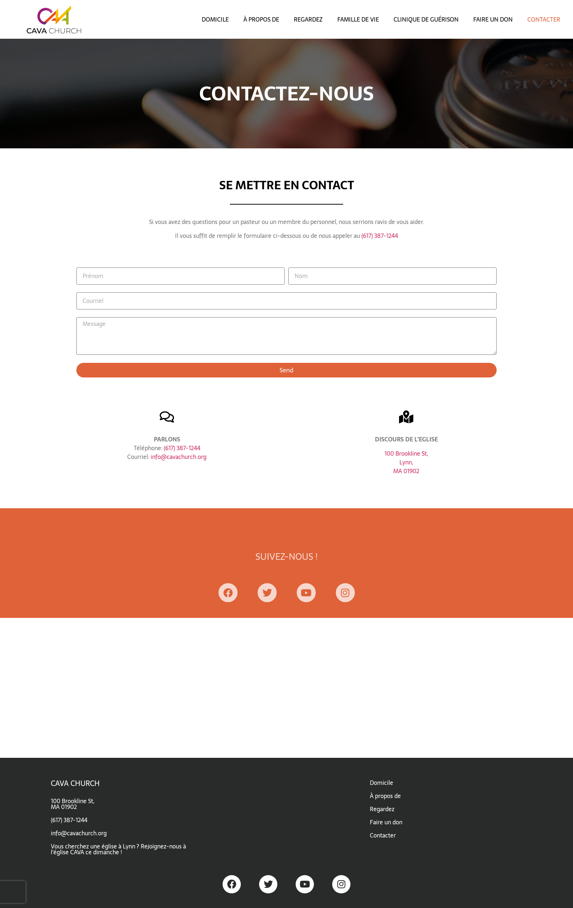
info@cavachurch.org (178, 456)
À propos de (385, 796)
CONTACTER (543, 19)
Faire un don (386, 822)
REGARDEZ (308, 19)
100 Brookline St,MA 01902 (72, 804)
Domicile (381, 782)
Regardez (382, 809)
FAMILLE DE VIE (358, 19)
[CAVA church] (286, 688)
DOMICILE (215, 19)
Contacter (383, 835)
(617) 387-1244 (379, 235)
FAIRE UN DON (493, 19)
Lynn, (406, 462)
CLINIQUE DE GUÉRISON (426, 19)
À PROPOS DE (261, 19)
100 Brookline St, (406, 453)
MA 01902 (406, 471)
